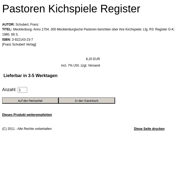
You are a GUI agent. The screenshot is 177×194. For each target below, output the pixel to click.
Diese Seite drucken (149, 129)
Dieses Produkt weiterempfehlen (27, 115)
